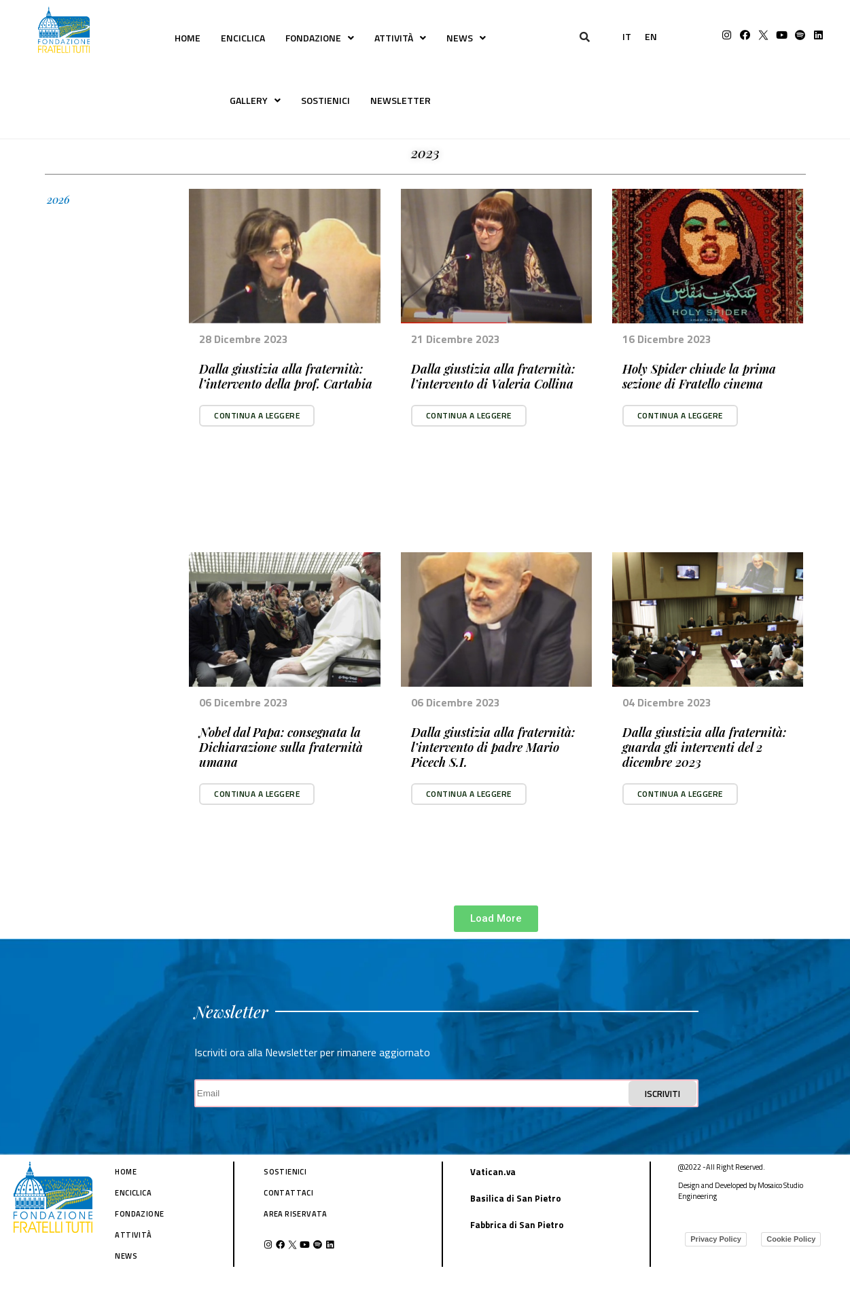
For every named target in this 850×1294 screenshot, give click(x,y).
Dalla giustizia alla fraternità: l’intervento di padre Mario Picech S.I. (493, 747)
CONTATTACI (288, 1192)
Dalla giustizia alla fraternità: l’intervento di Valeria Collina (493, 376)
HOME (187, 38)
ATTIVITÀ (400, 38)
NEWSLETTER (400, 100)
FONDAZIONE (319, 38)
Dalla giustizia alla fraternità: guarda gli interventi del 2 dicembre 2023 (704, 747)
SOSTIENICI (325, 100)
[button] (257, 416)
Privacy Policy (715, 1239)
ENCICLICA (243, 38)
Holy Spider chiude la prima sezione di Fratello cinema (699, 376)
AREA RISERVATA (295, 1213)
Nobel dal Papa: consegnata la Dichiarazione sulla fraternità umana (281, 747)
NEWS (466, 38)
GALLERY (255, 100)
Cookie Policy (790, 1239)
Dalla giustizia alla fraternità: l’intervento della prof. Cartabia (285, 376)
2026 (58, 199)
